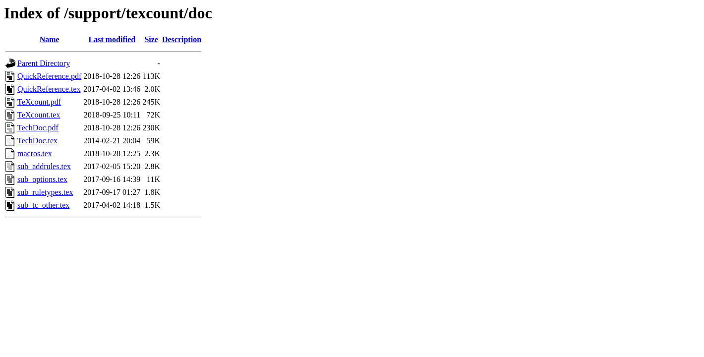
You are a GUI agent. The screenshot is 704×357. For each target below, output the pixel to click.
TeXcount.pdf (39, 102)
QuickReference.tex (48, 89)
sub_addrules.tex (44, 166)
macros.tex (34, 153)
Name (49, 39)
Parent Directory (43, 63)
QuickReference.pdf (49, 76)
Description (181, 39)
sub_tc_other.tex (43, 205)
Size (151, 39)
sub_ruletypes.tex (45, 192)
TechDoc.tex (37, 140)
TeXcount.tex (38, 115)
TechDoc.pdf (38, 127)
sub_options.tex (42, 179)
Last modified (111, 39)
